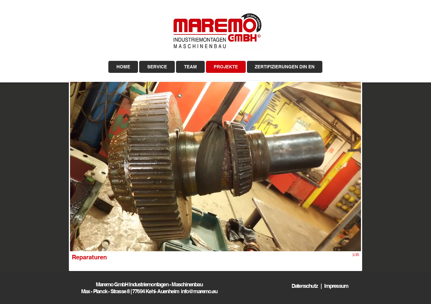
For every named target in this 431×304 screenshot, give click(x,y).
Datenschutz (306, 286)
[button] (215, 176)
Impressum (336, 286)
